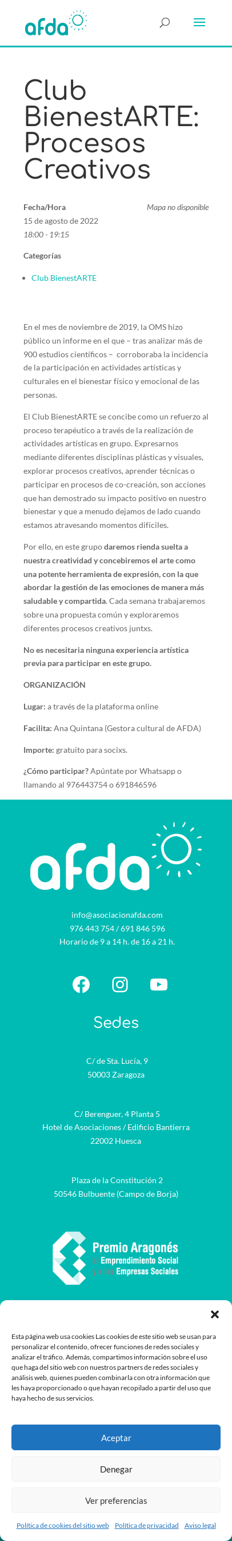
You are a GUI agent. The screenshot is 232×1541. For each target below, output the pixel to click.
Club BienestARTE (64, 278)
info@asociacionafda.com (117, 914)
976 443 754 (92, 928)
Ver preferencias (116, 1500)
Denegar (116, 1469)
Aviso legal (200, 1525)
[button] (215, 1314)
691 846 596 (143, 928)
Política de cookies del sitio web (63, 1525)
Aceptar (116, 1438)
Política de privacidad (147, 1525)
